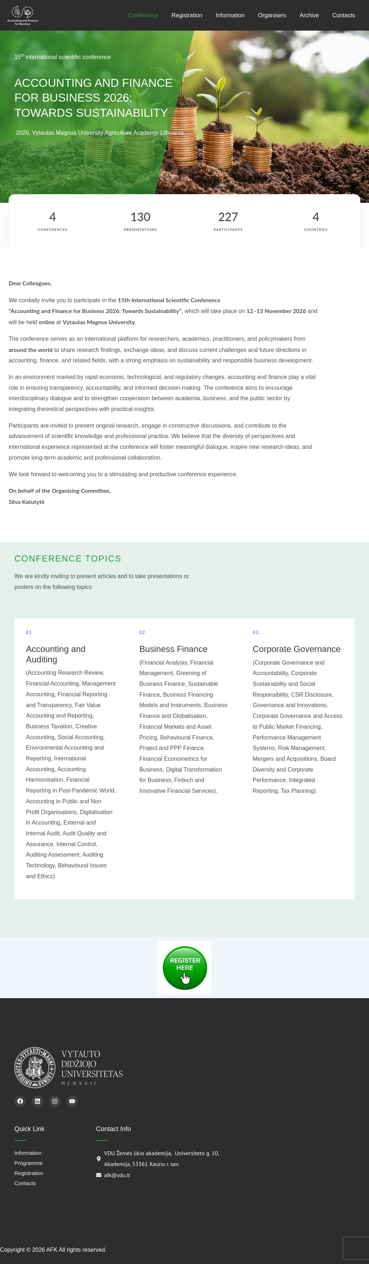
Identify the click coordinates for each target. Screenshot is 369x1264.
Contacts (344, 15)
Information (236, 15)
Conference (154, 15)
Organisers (277, 15)
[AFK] (22, 15)
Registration (195, 15)
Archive (312, 15)
